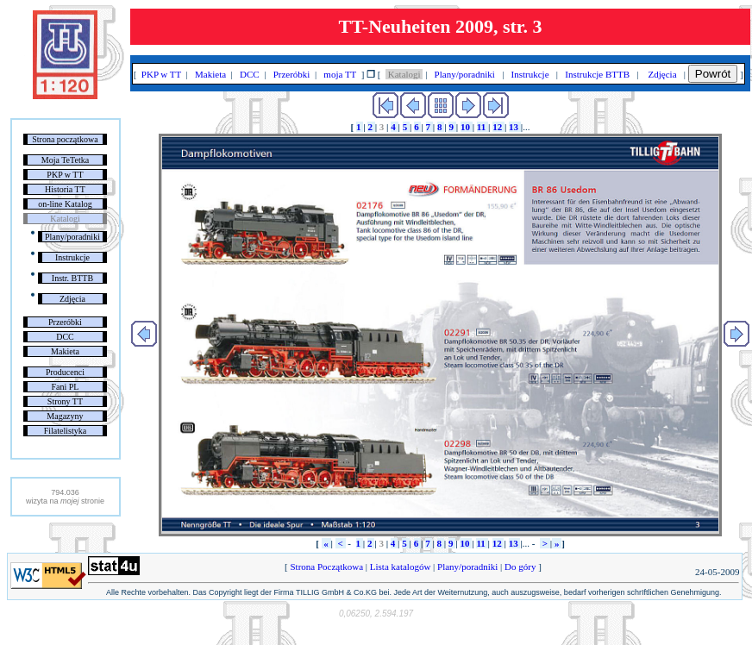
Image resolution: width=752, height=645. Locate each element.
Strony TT (65, 401)
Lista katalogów (400, 566)
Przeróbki (65, 322)
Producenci (65, 372)
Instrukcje (72, 257)
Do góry (520, 566)
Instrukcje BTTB (597, 74)
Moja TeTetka (65, 160)
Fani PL (64, 386)
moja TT (340, 74)
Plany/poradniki (72, 236)
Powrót (712, 73)
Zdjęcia (72, 299)
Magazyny (65, 416)
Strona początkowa (64, 139)
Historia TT (65, 189)
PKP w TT (65, 174)
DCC (65, 336)
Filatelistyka (65, 430)
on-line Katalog (64, 204)
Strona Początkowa (327, 566)
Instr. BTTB (72, 278)
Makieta (65, 351)
